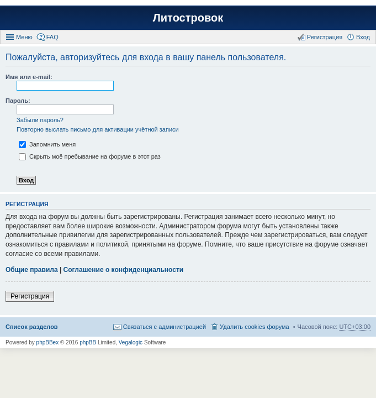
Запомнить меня (47, 144)
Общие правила (32, 270)
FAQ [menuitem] (52, 37)
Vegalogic (130, 342)
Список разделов (32, 326)
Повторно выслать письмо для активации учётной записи (98, 129)
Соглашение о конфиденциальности (123, 270)
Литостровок (188, 18)
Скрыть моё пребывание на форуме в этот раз (90, 156)
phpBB (88, 342)
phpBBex (47, 342)
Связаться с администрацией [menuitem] (164, 326)
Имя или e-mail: (29, 77)
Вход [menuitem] (363, 37)
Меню (24, 37)
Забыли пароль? (40, 120)
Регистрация (29, 296)
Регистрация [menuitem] (324, 37)
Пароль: (18, 100)
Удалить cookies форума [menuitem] (254, 326)
